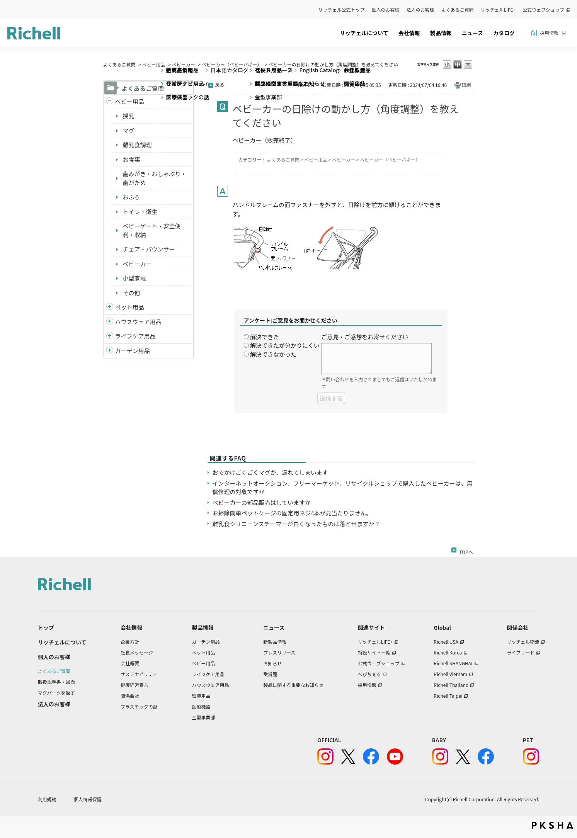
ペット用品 (129, 307)
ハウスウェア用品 (138, 322)
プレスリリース (279, 652)
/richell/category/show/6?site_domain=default (109, 336)
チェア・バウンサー (149, 249)
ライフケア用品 (135, 336)
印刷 (466, 85)
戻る (220, 84)
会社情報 (409, 33)
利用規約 (47, 799)
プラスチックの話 (139, 706)
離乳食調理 (137, 145)
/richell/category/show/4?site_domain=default (109, 307)
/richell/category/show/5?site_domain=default (109, 101)
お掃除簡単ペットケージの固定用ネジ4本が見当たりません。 (292, 513)
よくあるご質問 (457, 9)
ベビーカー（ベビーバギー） (232, 64)
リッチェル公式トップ (341, 9)
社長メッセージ (137, 652)
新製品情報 (274, 641)
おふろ (131, 197)
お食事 (131, 159)
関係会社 (130, 695)
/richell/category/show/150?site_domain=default (109, 351)
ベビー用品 (153, 64)
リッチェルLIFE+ (498, 9)
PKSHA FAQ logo (552, 825)
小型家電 (134, 278)
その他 (131, 293)
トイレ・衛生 (140, 211)
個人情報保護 (88, 799)
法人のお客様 (420, 9)
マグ (128, 130)
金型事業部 (203, 717)
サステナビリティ (139, 674)
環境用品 (201, 695)
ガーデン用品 (132, 351)
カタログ (504, 33)
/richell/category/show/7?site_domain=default (109, 322)
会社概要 (130, 663)
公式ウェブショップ (543, 9)
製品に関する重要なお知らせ (293, 685)
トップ (46, 627)
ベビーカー (183, 64)
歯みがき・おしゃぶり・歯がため (155, 178)
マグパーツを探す (56, 692)
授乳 (128, 116)
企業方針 (130, 641)
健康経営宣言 (134, 685)
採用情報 (549, 32)
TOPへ (466, 550)
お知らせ (272, 663)
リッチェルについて (364, 33)
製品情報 (441, 33)
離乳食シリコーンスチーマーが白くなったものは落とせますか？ (296, 524)
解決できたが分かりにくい (285, 345)
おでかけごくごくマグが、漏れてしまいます (270, 472)
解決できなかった (273, 354)
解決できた (264, 337)
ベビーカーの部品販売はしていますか (262, 502)
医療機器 (201, 706)
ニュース (472, 33)
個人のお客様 (386, 9)
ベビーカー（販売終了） (264, 140)
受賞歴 (270, 674)
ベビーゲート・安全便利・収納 (152, 230)
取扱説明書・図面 (56, 681)
